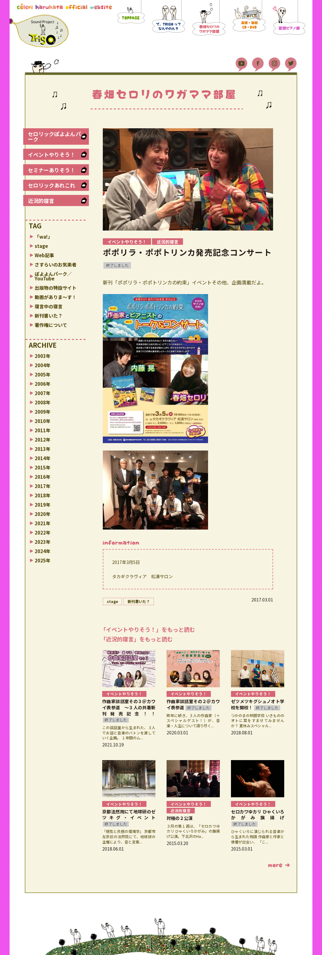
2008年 (42, 402)
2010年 (42, 421)
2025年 (42, 560)
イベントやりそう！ (51, 154)
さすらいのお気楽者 (55, 264)
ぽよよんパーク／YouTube (53, 276)
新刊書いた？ (49, 315)
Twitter (291, 62)
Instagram (274, 62)
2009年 (42, 411)
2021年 (42, 523)
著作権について (51, 325)
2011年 (42, 430)
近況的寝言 (41, 201)
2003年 (42, 356)
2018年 (42, 495)
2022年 (42, 532)
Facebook (258, 62)
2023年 (42, 542)
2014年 (42, 458)
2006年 (42, 384)
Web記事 (44, 255)
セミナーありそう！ (51, 170)
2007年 (42, 393)
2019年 (42, 504)
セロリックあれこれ (51, 185)
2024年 (42, 551)
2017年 (42, 486)
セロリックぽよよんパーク (54, 136)
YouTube (241, 62)
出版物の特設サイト (55, 287)
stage (41, 246)
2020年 (42, 514)
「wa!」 (43, 236)
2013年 (42, 449)
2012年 (42, 439)
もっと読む (279, 865)
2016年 (42, 476)
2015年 (42, 467)
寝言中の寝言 (49, 306)
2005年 (42, 374)
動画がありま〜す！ (55, 297)
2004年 (42, 365)
